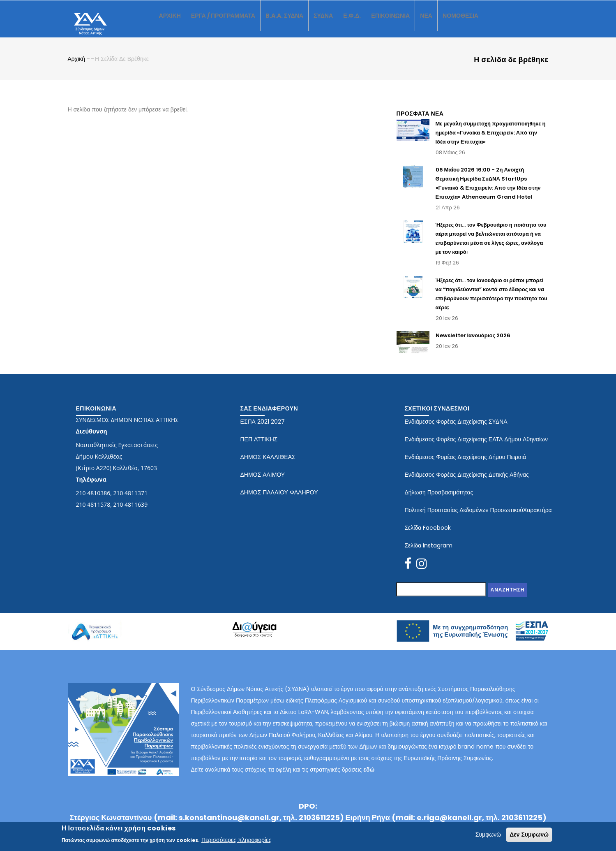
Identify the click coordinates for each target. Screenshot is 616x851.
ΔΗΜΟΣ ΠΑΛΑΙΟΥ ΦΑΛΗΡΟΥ (279, 499)
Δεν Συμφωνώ (529, 834)
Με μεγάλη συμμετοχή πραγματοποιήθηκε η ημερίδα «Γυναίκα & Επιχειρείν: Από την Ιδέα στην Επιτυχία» (491, 140)
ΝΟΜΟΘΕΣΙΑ (493, 22)
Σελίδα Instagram (428, 552)
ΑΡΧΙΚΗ (171, 22)
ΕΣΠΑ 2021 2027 (262, 428)
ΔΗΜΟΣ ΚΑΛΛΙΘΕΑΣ (267, 464)
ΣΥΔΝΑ (341, 22)
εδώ (368, 777)
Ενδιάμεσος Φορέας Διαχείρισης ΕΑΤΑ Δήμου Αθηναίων (476, 446)
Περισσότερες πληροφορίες (236, 840)
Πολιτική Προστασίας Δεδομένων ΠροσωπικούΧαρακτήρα (477, 517)
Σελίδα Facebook (427, 535)
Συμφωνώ (488, 834)
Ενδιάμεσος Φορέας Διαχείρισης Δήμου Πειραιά (465, 464)
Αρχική (76, 66)
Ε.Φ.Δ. (373, 22)
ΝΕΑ (455, 22)
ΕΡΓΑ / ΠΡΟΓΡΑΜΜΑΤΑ (231, 22)
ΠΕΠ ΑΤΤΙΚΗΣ (258, 446)
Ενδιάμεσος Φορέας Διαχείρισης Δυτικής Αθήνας (466, 482)
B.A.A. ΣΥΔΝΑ (298, 22)
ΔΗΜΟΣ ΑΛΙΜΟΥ (262, 482)
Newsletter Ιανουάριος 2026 (473, 343)
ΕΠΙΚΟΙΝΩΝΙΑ (415, 22)
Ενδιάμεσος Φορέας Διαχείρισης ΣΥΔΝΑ (455, 428)
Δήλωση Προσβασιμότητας (438, 499)
